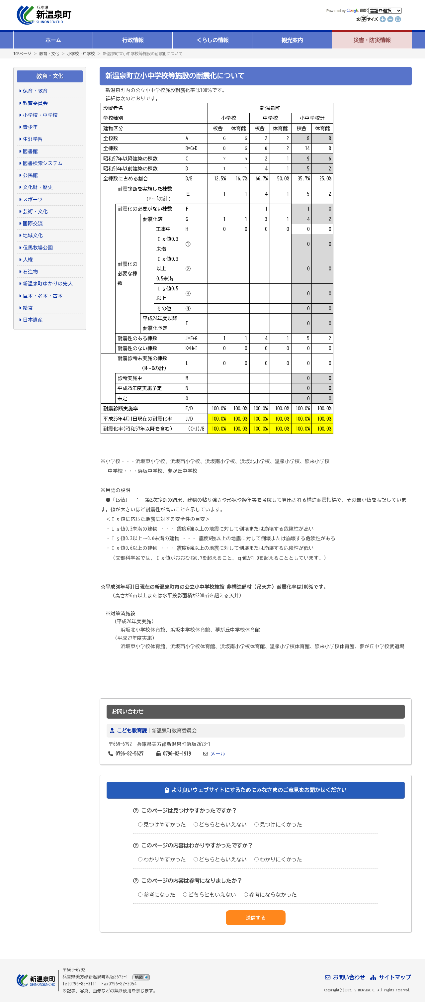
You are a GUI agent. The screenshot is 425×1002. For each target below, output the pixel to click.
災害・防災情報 (371, 40)
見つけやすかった (162, 824)
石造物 (30, 271)
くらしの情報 (212, 40)
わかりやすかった (162, 859)
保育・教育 (35, 90)
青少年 (30, 127)
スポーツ (33, 199)
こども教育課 (132, 730)
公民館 (30, 175)
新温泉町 (43, 15)
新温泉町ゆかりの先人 (48, 283)
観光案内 (292, 40)
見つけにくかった (278, 824)
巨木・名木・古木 (43, 295)
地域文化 (33, 235)
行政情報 (132, 40)
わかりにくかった (278, 859)
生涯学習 (33, 139)
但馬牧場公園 (38, 247)
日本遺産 (33, 319)
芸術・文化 (35, 211)
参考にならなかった (270, 894)
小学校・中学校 (81, 53)
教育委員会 (35, 103)
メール (218, 753)
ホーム (53, 40)
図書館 (30, 151)
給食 (28, 307)
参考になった (156, 894)
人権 (28, 259)
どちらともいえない (220, 824)
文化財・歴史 (38, 187)
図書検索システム (43, 163)
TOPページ (22, 53)
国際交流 (33, 223)
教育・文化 (49, 53)
